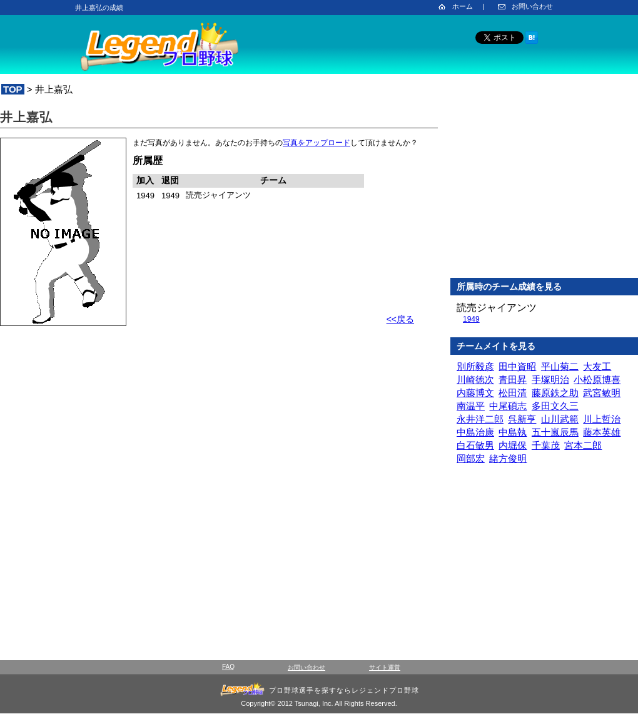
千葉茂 (546, 445)
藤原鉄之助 (555, 392)
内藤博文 (475, 392)
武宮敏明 (601, 392)
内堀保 (513, 445)
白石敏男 (475, 445)
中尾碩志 (508, 405)
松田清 (513, 392)
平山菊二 (560, 366)
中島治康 (475, 432)
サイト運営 (384, 667)
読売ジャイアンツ (497, 307)
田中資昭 (517, 366)
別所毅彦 (475, 366)
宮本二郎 (583, 445)
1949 (471, 319)
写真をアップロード (316, 142)
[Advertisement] (544, 187)
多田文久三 (555, 405)
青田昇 (513, 379)
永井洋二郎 (480, 419)
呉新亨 (522, 419)
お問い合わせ (532, 6)
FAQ (228, 666)
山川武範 (560, 419)
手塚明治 (550, 379)
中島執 (513, 432)
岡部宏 (471, 458)
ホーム (462, 6)
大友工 (597, 366)
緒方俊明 (508, 458)
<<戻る (400, 319)
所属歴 (148, 160)
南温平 (471, 405)
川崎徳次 (475, 379)
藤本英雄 (601, 432)
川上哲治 (601, 419)
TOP (13, 89)
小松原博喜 (597, 379)
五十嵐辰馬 (555, 432)
